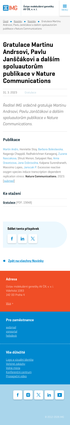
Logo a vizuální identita (19, 360)
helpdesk (11, 336)
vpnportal (11, 331)
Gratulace (30, 92)
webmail (11, 327)
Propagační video (16, 376)
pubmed (9, 181)
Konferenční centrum (19, 372)
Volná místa (13, 368)
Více (8, 303)
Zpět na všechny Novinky (23, 261)
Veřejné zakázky (15, 364)
